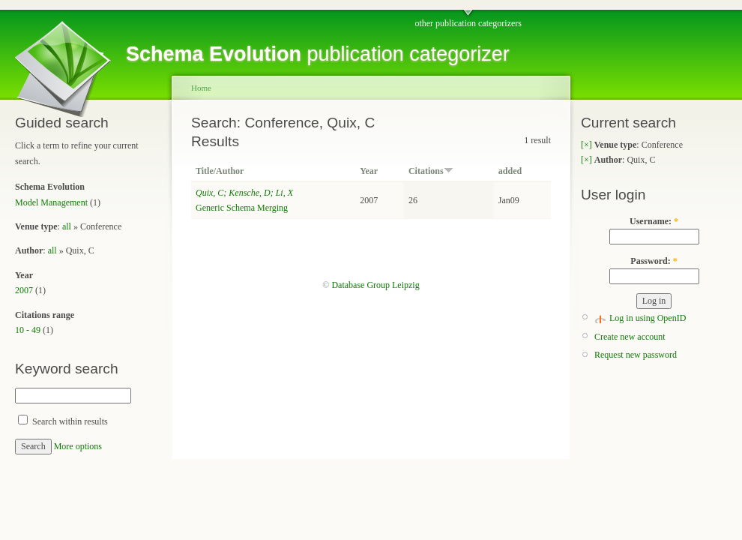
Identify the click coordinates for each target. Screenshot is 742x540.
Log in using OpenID (647, 318)
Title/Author (220, 171)
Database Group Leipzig (375, 285)
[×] (586, 145)
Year (369, 171)
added (510, 171)
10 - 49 (27, 330)
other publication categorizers (468, 23)
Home (201, 87)
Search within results (63, 421)
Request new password (635, 355)
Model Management (51, 202)
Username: (654, 221)
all (66, 226)
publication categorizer (318, 54)
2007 (24, 290)
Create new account (630, 337)
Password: (653, 261)
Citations (430, 171)
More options (78, 446)
